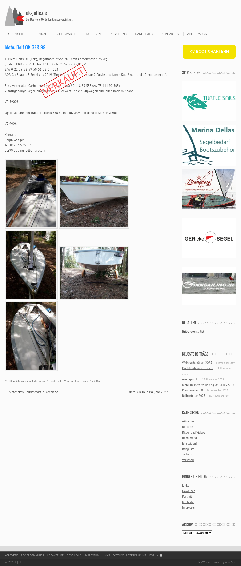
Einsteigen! (92, 34)
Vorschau (188, 460)
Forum (154, 555)
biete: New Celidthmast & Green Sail (32, 392)
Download (188, 491)
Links (185, 486)
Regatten (118, 34)
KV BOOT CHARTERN (209, 51)
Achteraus (197, 34)
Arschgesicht (190, 379)
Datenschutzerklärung (129, 555)
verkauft (71, 381)
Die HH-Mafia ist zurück (197, 368)
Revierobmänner (32, 555)
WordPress (230, 562)
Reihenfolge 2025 (193, 396)
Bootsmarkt (66, 34)
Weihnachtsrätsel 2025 (197, 363)
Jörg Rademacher (35, 381)
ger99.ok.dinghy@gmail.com (25, 150)
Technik (187, 454)
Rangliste (144, 34)
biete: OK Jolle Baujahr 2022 (150, 392)
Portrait (40, 34)
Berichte (187, 427)
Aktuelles (188, 421)
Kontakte (170, 34)
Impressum (189, 508)
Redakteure (55, 555)
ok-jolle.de (36, 12)
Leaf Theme (204, 562)
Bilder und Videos (193, 432)
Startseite (16, 34)
